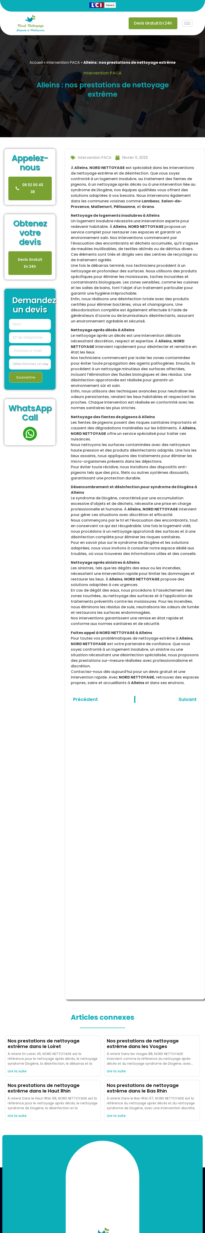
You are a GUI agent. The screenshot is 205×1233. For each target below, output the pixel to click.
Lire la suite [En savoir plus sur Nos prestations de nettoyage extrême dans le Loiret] (17, 1071)
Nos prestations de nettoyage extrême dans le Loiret (44, 1044)
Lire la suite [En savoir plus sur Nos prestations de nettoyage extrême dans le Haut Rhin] (17, 1115)
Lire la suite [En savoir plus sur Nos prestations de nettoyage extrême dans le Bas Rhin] (116, 1115)
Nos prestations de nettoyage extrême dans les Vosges (143, 1044)
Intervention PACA (63, 62)
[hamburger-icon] (187, 23)
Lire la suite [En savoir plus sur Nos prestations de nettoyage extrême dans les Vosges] (116, 1071)
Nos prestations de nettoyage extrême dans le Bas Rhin (143, 1088)
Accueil (36, 62)
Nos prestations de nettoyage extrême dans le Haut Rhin (44, 1088)
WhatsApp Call (30, 412)
